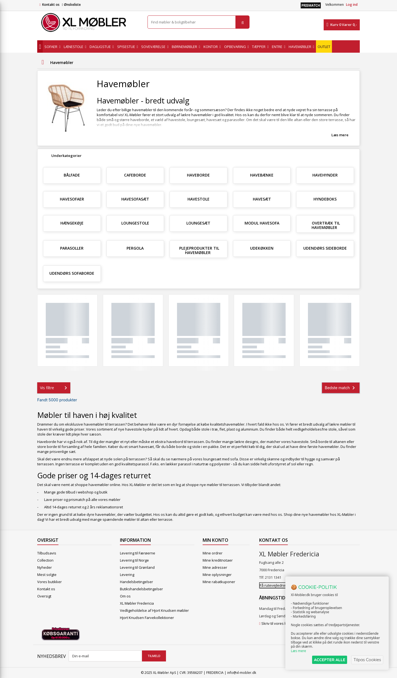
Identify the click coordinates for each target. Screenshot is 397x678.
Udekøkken (261, 248)
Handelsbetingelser (136, 581)
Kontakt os (51, 4)
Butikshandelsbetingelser (141, 588)
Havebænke (261, 175)
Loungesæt (198, 223)
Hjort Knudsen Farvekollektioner (147, 617)
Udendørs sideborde (325, 248)
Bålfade (72, 175)
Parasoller (72, 248)
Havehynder (325, 175)
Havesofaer (72, 199)
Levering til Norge (134, 560)
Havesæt (262, 199)
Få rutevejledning (274, 585)
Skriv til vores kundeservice (284, 623)
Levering (127, 574)
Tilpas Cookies (367, 659)
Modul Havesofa (262, 223)
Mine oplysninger (217, 574)
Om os (125, 596)
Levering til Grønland (137, 567)
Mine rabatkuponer (219, 581)
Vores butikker (49, 581)
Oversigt (44, 596)
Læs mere (339, 134)
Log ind (352, 4)
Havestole (198, 199)
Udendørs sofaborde (71, 273)
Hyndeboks (325, 199)
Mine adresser (215, 567)
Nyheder (44, 567)
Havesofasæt (135, 199)
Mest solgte (47, 574)
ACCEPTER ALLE (329, 659)
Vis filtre (54, 388)
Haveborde (198, 175)
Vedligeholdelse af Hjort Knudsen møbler (154, 610)
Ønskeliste (71, 4)
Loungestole (135, 223)
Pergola (135, 248)
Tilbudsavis (46, 553)
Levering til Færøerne (137, 553)
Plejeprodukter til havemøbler (199, 250)
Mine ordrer (212, 553)
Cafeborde (135, 175)
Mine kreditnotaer (218, 560)
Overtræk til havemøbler (326, 225)
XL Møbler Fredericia (137, 603)
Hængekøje (72, 223)
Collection (45, 560)
